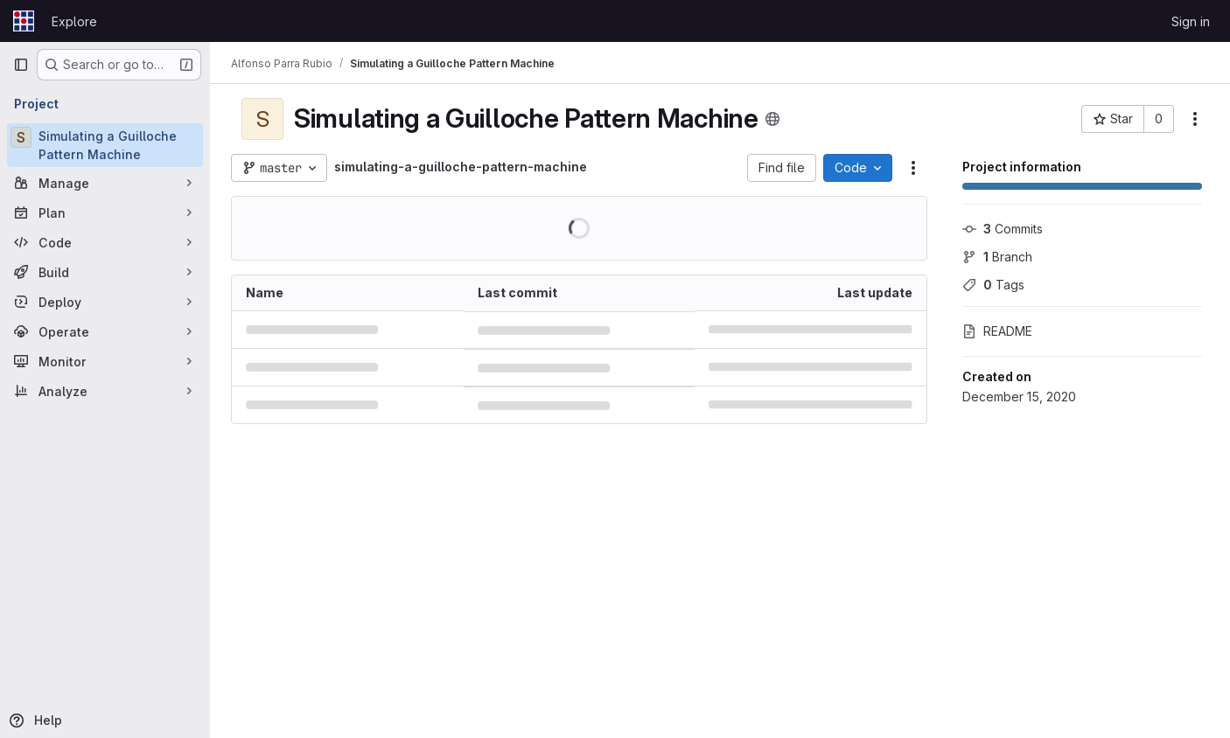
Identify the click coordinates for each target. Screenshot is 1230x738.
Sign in (1190, 21)
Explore (74, 21)
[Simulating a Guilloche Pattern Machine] (105, 145)
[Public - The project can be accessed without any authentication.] (772, 119)
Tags (993, 284)
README (997, 331)
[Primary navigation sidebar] (21, 65)
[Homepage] (24, 21)
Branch (997, 256)
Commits (1002, 228)
